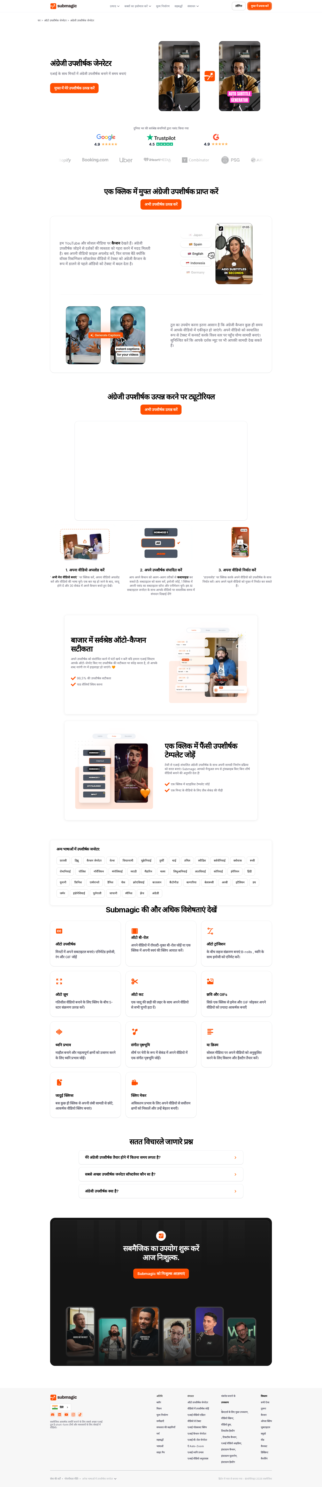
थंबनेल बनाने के (228, 1396)
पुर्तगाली (97, 893)
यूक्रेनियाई (146, 860)
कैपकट (264, 1446)
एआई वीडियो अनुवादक (197, 1458)
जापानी (113, 893)
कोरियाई (218, 871)
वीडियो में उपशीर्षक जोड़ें (198, 1408)
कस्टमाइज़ (183, 577)
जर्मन (62, 893)
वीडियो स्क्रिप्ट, (227, 1418)
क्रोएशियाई (138, 882)
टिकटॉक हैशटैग (228, 1430)
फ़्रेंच (142, 893)
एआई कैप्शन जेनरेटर (196, 1433)
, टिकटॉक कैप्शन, (229, 1437)
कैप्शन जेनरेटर (94, 860)
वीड (262, 1439)
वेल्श (112, 860)
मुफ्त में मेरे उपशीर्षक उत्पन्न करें (74, 88)
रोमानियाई (65, 871)
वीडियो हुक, (226, 1424)
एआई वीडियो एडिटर (196, 1415)
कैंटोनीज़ (173, 882)
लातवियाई (200, 871)
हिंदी (249, 871)
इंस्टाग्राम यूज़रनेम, (229, 1456)
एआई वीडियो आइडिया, (231, 1443)
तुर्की (161, 860)
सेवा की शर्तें (55, 1478)
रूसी (252, 860)
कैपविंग (264, 1458)
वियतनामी (128, 860)
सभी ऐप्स (265, 1402)
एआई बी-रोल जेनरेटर (197, 1439)
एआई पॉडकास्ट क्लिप (197, 1427)
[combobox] (60, 1407)
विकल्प (264, 1396)
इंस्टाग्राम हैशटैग (228, 1462)
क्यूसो (263, 1433)
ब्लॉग (158, 1402)
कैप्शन (116, 243)
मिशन (159, 1408)
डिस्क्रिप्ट (264, 1452)
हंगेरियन (235, 871)
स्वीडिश (202, 860)
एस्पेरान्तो (94, 882)
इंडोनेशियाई (79, 893)
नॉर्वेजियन (99, 871)
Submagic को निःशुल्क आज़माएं (161, 1273)
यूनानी (63, 882)
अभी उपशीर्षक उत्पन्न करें (161, 204)
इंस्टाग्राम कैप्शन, (228, 1449)
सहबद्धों (179, 6)
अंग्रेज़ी (155, 893)
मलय (162, 871)
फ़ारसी (63, 860)
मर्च (158, 1433)
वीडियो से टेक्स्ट (194, 1421)
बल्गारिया (191, 882)
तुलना (263, 1408)
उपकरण (225, 1402)
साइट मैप (160, 1452)
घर (39, 20)
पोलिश (82, 871)
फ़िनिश (78, 882)
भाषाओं (159, 1446)
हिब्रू (77, 860)
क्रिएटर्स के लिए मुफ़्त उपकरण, (234, 1412)
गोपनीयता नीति (71, 1478)
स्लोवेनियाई (219, 860)
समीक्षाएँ (160, 1421)
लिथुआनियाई (180, 871)
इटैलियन (240, 882)
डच (254, 882)
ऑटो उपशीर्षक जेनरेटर (55, 20)
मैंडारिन (148, 871)
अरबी (225, 882)
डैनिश (110, 882)
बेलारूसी (209, 882)
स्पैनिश (128, 893)
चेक (123, 882)
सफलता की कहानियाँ (165, 1427)
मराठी (134, 871)
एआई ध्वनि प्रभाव (195, 1452)
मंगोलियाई (117, 871)
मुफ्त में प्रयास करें (260, 6)
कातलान (156, 882)
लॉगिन (238, 6)
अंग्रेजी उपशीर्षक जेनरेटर (82, 20)
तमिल (187, 860)
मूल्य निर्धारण (163, 6)
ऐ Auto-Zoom (195, 1446)
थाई (174, 860)
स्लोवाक (237, 860)
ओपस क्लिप (266, 1421)
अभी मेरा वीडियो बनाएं (64, 577)
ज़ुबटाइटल (265, 1427)
